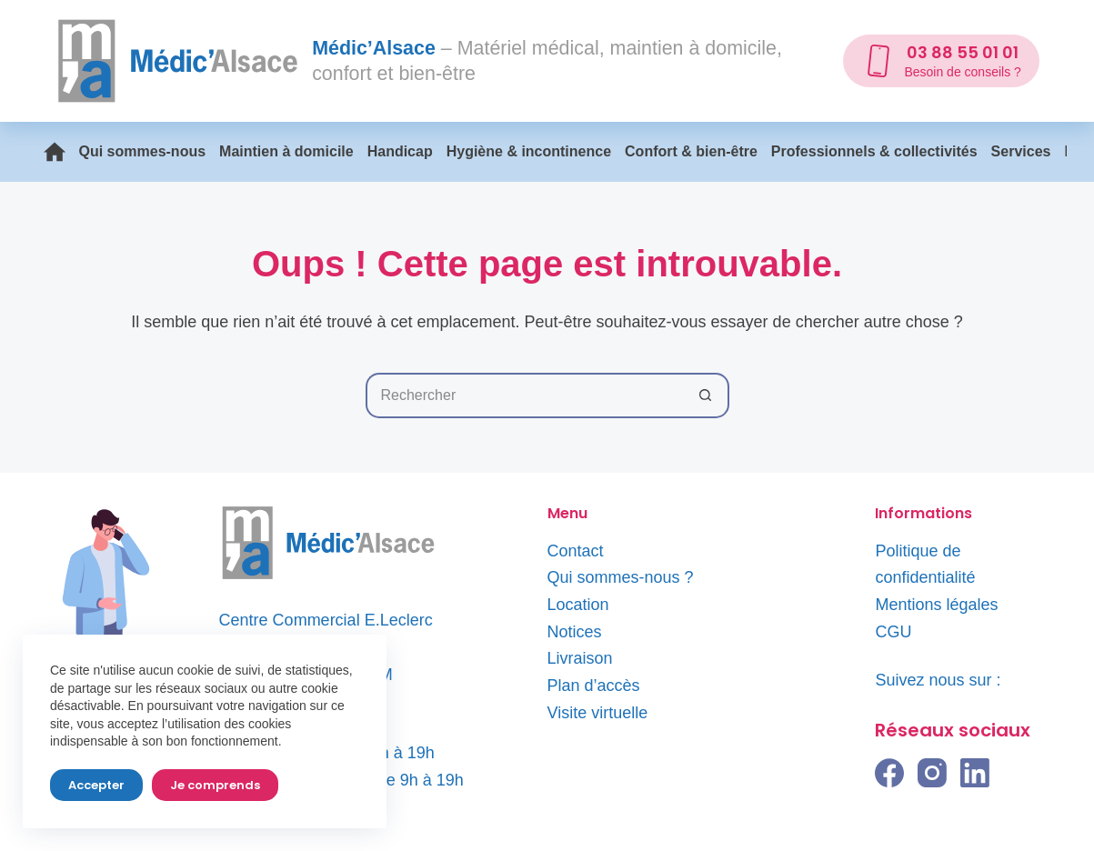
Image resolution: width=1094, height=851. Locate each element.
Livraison (580, 658)
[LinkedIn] (974, 772)
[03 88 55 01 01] (941, 61)
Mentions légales (936, 605)
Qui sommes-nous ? (620, 577)
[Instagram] (932, 772)
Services (1021, 151)
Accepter (96, 785)
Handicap (400, 151)
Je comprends (215, 785)
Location (578, 605)
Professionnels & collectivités (874, 151)
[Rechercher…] (525, 395)
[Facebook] (889, 772)
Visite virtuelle (597, 713)
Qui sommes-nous (142, 151)
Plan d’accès (593, 685)
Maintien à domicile (286, 151)
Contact (575, 551)
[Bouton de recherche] (706, 395)
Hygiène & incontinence (529, 151)
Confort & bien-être (691, 151)
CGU (893, 632)
